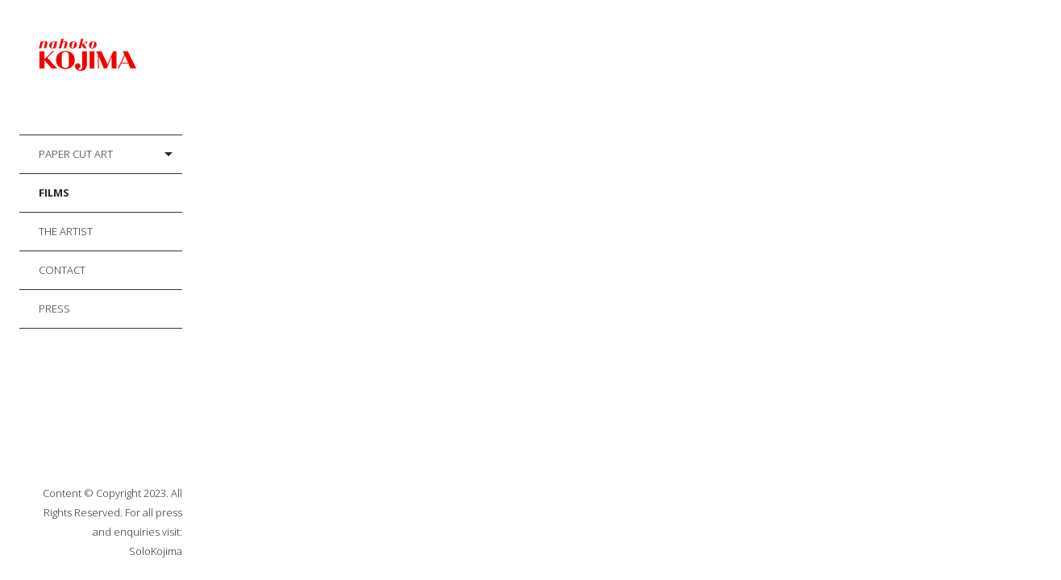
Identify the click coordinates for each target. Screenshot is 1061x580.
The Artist (66, 231)
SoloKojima (155, 551)
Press (54, 308)
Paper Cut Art (76, 154)
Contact (62, 270)
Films (54, 192)
